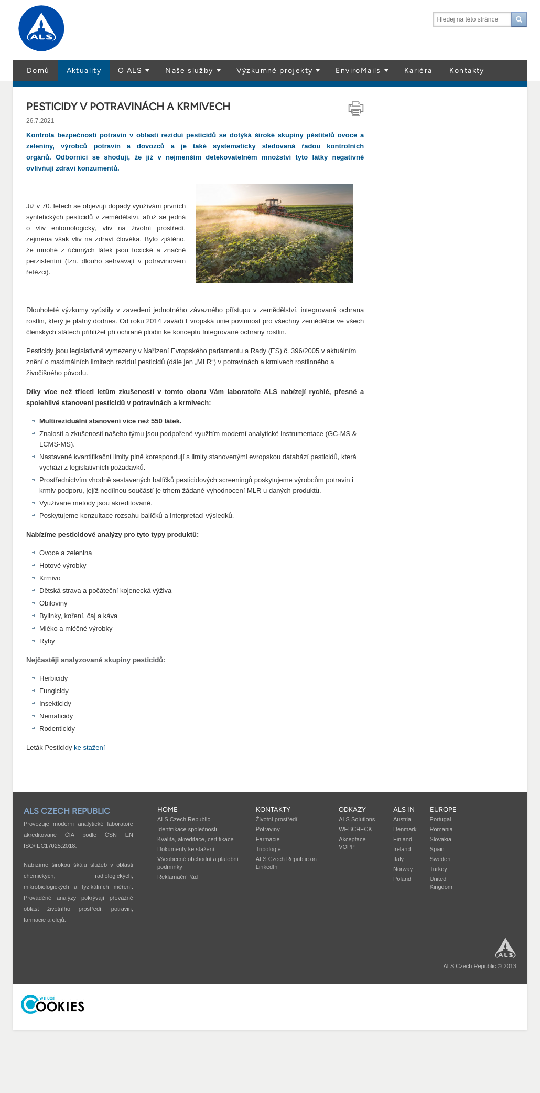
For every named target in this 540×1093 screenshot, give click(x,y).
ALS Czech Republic (183, 819)
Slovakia (441, 839)
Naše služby (189, 70)
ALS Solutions (357, 819)
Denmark (405, 829)
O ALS (130, 70)
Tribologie (268, 849)
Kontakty (466, 70)
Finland (402, 839)
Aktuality (84, 70)
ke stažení (89, 747)
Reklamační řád (177, 877)
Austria (402, 819)
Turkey (438, 869)
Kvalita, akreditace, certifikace (195, 839)
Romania (441, 829)
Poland (402, 879)
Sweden (440, 859)
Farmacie (268, 839)
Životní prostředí (276, 819)
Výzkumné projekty (274, 70)
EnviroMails (358, 70)
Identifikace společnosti (187, 829)
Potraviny (268, 829)
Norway (403, 869)
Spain (437, 849)
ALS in (404, 809)
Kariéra (418, 70)
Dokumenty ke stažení (185, 849)
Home (167, 809)
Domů (38, 70)
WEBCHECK (355, 829)
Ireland (402, 849)
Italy (398, 859)
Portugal (440, 819)
